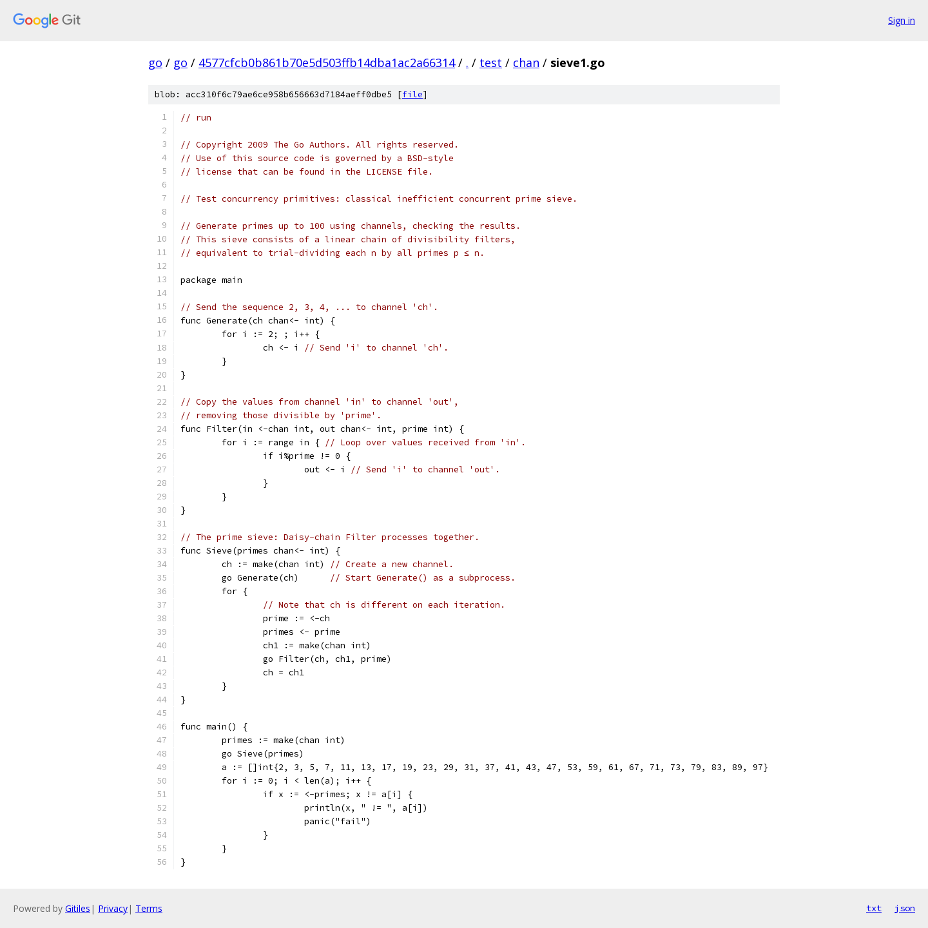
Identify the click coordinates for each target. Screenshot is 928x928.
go (155, 62)
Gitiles (77, 908)
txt (874, 908)
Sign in (901, 20)
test (490, 62)
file (412, 94)
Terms (148, 908)
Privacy (113, 908)
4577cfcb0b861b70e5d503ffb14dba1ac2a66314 (326, 62)
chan (526, 62)
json (904, 908)
